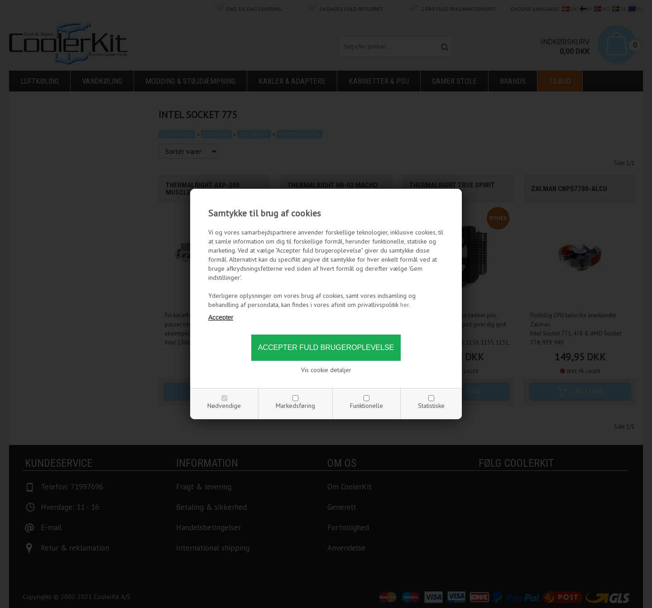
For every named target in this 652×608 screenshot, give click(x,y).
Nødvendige (224, 406)
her (404, 305)
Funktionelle (366, 406)
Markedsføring (295, 406)
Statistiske (431, 406)
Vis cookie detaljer (326, 370)
